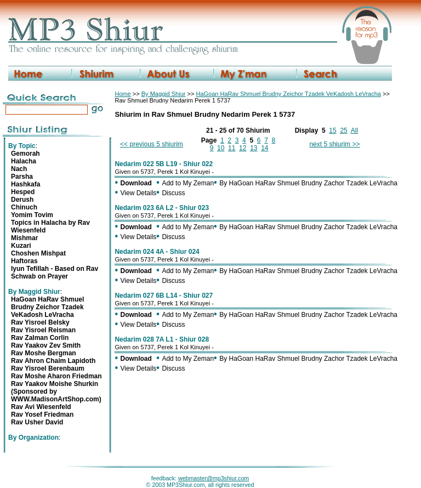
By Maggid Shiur (163, 93)
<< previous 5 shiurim (151, 144)
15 (332, 130)
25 (343, 130)
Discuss (173, 193)
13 (253, 148)
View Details (139, 193)
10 (220, 148)
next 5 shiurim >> (334, 144)
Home (122, 93)
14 (264, 148)
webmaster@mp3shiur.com (213, 478)
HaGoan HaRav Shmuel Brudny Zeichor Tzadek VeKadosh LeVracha (288, 93)
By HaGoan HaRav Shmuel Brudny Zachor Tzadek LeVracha (308, 183)
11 (231, 148)
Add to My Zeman (188, 183)
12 (242, 148)
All (354, 130)
